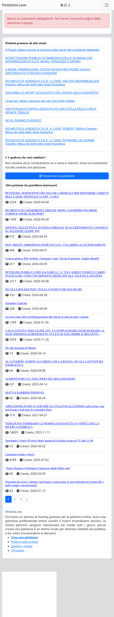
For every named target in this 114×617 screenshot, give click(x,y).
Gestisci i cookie (22, 546)
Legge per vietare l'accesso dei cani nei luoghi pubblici (40, 101)
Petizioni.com (14, 5)
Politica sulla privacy (24, 542)
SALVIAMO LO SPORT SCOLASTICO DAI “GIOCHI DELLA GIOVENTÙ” (52, 92)
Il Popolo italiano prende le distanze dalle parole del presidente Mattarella (52, 49)
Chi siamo (17, 550)
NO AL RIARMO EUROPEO (23, 120)
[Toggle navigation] (107, 5)
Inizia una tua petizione (57, 176)
